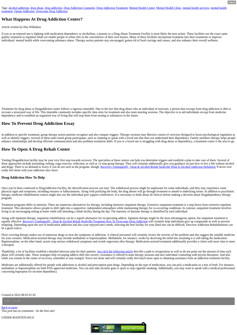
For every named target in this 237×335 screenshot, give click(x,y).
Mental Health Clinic (168, 7)
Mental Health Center (142, 7)
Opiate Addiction (24, 11)
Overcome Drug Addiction (52, 11)
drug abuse (37, 7)
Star (16, 301)
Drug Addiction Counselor (79, 7)
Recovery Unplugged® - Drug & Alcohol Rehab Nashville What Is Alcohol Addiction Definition (158, 166)
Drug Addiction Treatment (112, 7)
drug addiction (53, 7)
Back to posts (9, 307)
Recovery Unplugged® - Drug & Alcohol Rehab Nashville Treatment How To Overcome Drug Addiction (85, 221)
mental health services (196, 7)
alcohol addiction (19, 7)
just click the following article (115, 251)
